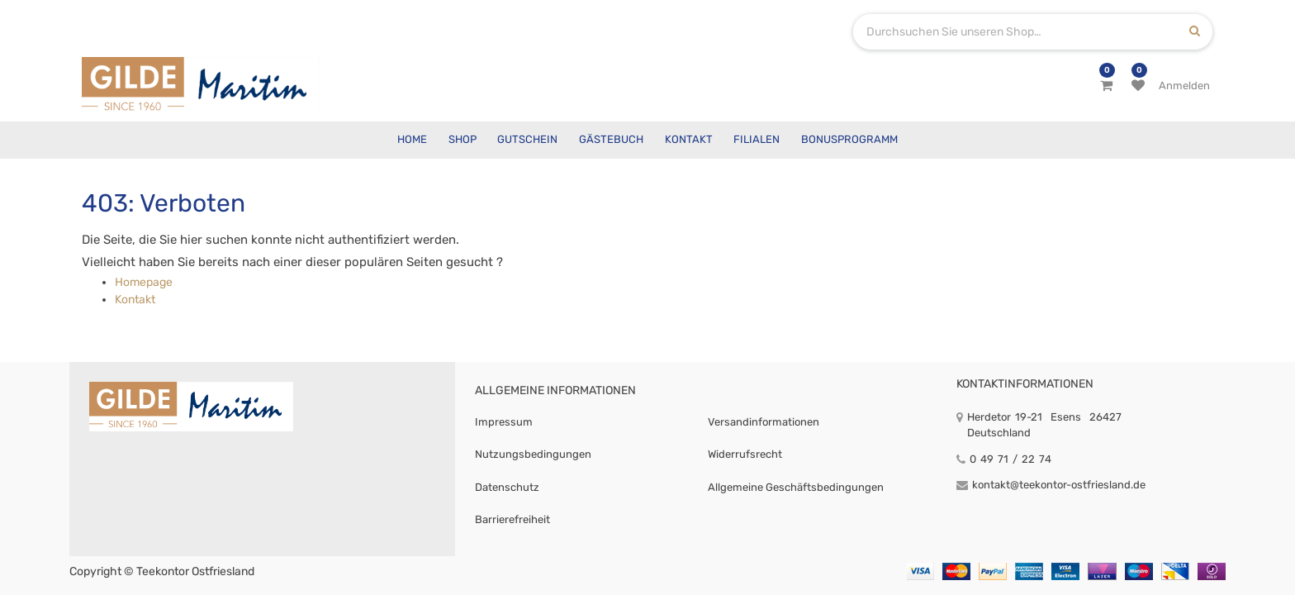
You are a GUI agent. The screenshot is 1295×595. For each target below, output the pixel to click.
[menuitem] (412, 140)
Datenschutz (507, 487)
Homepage (144, 282)
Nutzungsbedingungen (533, 454)
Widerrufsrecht (745, 454)
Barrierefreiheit (512, 519)
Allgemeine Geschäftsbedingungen (796, 487)
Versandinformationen (763, 422)
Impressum (504, 422)
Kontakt (135, 300)
